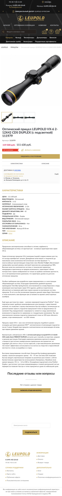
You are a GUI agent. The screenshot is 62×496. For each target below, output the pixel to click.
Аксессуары (27, 41)
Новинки (42, 25)
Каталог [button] (6, 25)
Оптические (11, 231)
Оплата (40, 459)
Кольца (18, 37)
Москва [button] (17, 170)
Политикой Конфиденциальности (41, 437)
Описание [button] (45, 163)
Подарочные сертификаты (45, 41)
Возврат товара (43, 462)
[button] (15, 7)
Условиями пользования (28, 439)
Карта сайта (11, 474)
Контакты (54, 25)
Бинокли (53, 37)
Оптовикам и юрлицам (24, 25)
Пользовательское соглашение (18, 480)
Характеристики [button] (17, 163)
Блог (39, 471)
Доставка (41, 456)
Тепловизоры (29, 37)
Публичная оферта (13, 477)
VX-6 (10, 233)
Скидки (40, 474)
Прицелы (9, 37)
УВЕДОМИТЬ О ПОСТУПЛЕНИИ (31, 156)
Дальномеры (42, 37)
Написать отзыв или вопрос (31, 390)
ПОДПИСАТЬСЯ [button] (31, 432)
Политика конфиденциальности (49, 477)
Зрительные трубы (13, 41)
